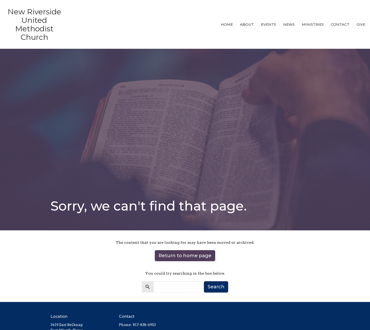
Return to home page (185, 255)
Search (216, 286)
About (247, 24)
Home (227, 24)
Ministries (313, 24)
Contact (340, 24)
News (289, 24)
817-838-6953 (144, 325)
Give (361, 24)
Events (268, 24)
